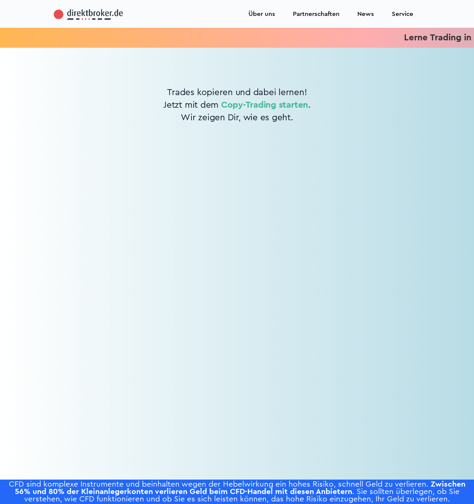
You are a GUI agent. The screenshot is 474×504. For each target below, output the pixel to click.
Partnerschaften (316, 14)
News (365, 14)
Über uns (261, 14)
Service (402, 14)
